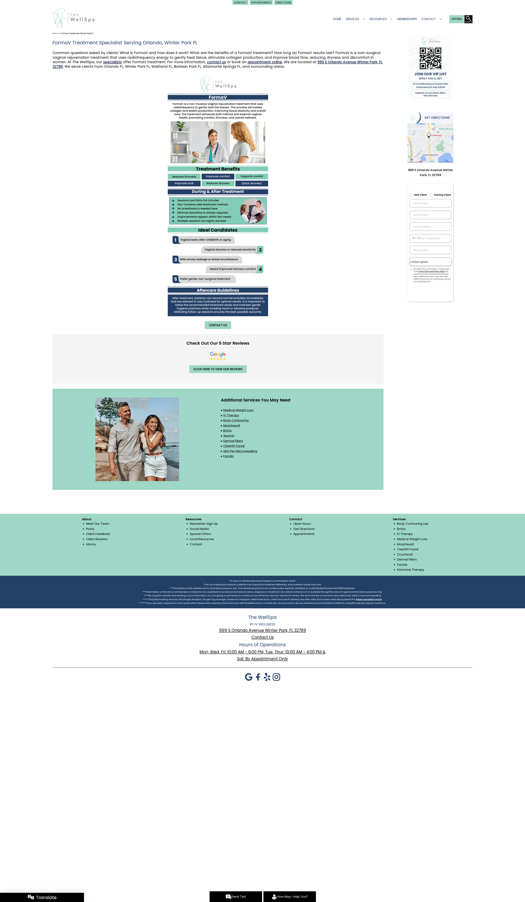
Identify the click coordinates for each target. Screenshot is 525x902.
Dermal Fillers (407, 559)
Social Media (199, 529)
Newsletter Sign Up (204, 524)
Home (337, 19)
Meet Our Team (97, 524)
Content (196, 544)
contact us (216, 62)
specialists (112, 62)
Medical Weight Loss (412, 539)
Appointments (304, 534)
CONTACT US (218, 325)
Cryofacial (405, 554)
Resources (378, 19)
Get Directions (304, 529)
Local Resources (202, 539)
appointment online (265, 62)
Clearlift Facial (407, 549)
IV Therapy (405, 534)
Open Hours (302, 524)
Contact (428, 19)
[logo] (73, 18)
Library (91, 544)
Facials (402, 565)
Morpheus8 (405, 544)
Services (352, 19)
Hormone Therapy (410, 570)
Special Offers (200, 534)
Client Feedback (98, 534)
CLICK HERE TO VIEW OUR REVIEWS (218, 369)
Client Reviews (97, 539)
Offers (456, 19)
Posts (90, 529)
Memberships (407, 19)
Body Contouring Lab (412, 524)
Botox (401, 529)
